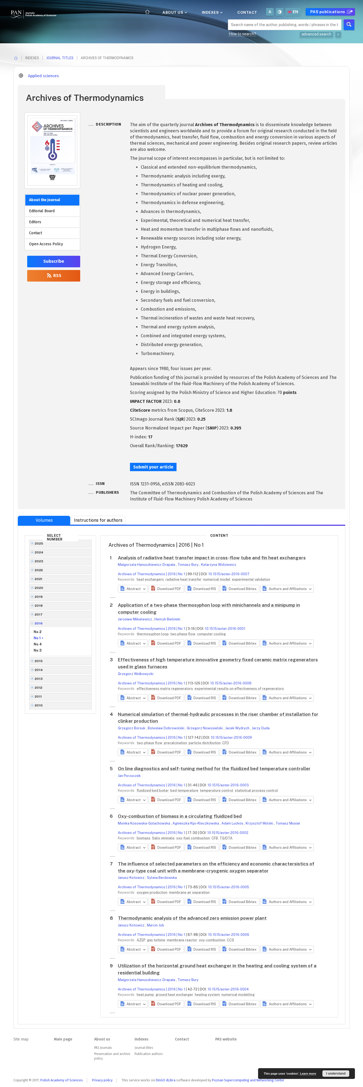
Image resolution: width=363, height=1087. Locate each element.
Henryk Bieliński (167, 619)
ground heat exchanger (175, 995)
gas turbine (156, 940)
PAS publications (330, 12)
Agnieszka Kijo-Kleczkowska (196, 823)
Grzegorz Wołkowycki (135, 674)
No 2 (37, 632)
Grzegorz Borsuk (132, 728)
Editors (35, 222)
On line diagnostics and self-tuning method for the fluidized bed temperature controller (214, 768)
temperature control (217, 790)
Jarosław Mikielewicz (135, 619)
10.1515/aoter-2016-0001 (225, 629)
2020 (39, 588)
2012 (39, 688)
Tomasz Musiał (288, 823)
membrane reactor (182, 940)
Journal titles (59, 58)
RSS (53, 275)
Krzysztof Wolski (260, 823)
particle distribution (205, 743)
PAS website (226, 1039)
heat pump (146, 995)
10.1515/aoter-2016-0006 (228, 935)
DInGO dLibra (165, 1080)
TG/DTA (226, 838)
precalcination (176, 743)
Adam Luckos (232, 823)
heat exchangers (151, 579)
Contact (247, 12)
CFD (225, 743)
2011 (38, 696)
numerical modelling (238, 995)
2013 (39, 679)
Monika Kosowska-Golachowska (144, 823)
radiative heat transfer (183, 579)
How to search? (242, 34)
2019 (39, 597)
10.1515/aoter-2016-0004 (228, 989)
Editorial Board (42, 211)
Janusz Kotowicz (131, 878)
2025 (39, 543)
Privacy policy (102, 1080)
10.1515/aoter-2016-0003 (228, 785)
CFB (215, 838)
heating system (208, 995)
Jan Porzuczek (129, 776)
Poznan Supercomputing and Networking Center (248, 1080)
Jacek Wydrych (237, 728)
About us (174, 12)
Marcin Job (155, 925)
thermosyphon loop (153, 634)
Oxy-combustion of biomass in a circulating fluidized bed (180, 816)
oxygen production (152, 892)
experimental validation (251, 579)
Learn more (308, 1073)
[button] (166, 588)
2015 (39, 661)
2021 (39, 579)
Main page (63, 1039)
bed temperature (184, 790)
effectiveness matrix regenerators (165, 689)
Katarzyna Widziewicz (218, 565)
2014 (39, 670)
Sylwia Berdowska (162, 878)
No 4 (38, 644)
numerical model (217, 579)
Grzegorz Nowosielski (205, 728)
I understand (336, 1073)
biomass (144, 838)
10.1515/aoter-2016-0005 (228, 887)
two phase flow (183, 634)
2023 (39, 561)
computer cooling (211, 634)
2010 (39, 705)
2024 (39, 552)
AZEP (141, 940)
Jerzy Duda (261, 728)
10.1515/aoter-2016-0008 (231, 683)
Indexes (212, 12)
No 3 (38, 650)
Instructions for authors (98, 520)
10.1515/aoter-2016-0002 (227, 833)
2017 (39, 614)
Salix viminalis (163, 838)
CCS (230, 940)
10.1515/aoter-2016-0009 (231, 738)
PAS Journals (103, 1048)
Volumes (44, 520)
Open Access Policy (46, 244)
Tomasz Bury (188, 565)
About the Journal (44, 200)
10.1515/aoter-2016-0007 (228, 574)
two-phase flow (150, 743)
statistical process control (256, 790)
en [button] (293, 12)
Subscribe (53, 261)
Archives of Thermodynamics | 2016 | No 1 (151, 574)
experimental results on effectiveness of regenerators (239, 689)
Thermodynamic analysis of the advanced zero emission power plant (192, 918)
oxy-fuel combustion (193, 838)
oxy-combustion (212, 940)
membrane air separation (189, 892)
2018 (39, 606)
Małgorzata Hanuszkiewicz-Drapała (147, 565)
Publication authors (149, 1054)
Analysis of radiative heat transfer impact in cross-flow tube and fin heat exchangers (212, 557)
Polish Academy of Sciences (61, 1080)
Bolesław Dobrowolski (166, 728)
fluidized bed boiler (153, 790)
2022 (39, 570)
